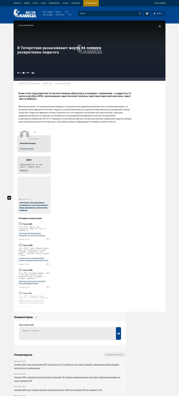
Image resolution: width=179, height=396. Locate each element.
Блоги (35, 3)
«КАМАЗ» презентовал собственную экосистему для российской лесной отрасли (142, 239)
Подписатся (135, 108)
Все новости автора (137, 86)
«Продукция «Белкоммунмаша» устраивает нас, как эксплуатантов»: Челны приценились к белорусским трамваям (144, 144)
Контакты (75, 3)
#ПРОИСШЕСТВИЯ (64, 83)
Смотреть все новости (97, 295)
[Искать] (140, 13)
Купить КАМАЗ (91, 3)
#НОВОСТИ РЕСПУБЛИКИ (30, 83)
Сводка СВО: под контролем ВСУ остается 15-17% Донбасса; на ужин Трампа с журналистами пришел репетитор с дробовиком (53, 307)
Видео (27, 3)
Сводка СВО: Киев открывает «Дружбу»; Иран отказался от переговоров (51, 339)
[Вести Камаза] (25, 13)
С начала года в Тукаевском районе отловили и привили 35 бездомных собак (144, 197)
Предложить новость (140, 303)
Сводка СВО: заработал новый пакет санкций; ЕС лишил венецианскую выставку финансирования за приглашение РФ (56, 319)
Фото (43, 3)
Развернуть (89, 379)
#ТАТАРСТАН (49, 83)
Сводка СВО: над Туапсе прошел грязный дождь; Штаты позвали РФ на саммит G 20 (58, 330)
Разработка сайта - (155, 389)
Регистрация (159, 3)
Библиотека (54, 3)
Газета (65, 3)
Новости (17, 3)
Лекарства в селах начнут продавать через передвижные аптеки (142, 220)
